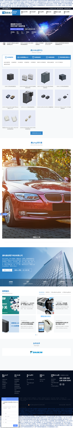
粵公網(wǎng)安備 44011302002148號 (36, 405)
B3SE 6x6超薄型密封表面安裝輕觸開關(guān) (62, 44)
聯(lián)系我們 (66, 12)
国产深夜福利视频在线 (41, 427)
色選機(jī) (25, 398)
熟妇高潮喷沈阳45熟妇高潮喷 (32, 418)
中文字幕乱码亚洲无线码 (26, 419)
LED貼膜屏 (43, 398)
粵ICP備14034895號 (24, 405)
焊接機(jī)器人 (34, 398)
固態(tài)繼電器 (52, 66)
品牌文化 (4, 381)
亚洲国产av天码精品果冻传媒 (56, 424)
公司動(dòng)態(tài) (54, 386)
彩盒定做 (48, 398)
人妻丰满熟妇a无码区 (40, 416)
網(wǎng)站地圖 (62, 405)
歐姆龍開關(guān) (16, 382)
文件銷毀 (39, 398)
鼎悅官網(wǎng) (15, 12)
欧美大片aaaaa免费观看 (27, 425)
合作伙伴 (4, 388)
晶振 (60, 399)
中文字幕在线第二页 (58, 422)
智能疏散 (57, 398)
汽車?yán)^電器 (23, 400)
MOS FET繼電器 (61, 66)
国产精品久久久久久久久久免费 (64, 416)
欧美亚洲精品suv (50, 425)
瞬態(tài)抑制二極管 (55, 399)
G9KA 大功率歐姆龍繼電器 (39, 44)
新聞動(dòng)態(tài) (57, 12)
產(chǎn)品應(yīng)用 (30, 380)
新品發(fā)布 (53, 379)
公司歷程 (4, 386)
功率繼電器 (34, 66)
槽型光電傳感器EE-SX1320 (48, 44)
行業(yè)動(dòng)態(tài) (54, 384)
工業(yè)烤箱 (52, 398)
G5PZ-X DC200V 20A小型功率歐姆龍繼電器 (27, 44)
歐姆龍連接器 (17, 384)
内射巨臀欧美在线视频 (29, 416)
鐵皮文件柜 (31, 399)
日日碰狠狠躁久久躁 (52, 427)
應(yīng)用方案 (41, 12)
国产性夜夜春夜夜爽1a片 (27, 427)
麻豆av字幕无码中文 (60, 425)
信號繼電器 (27, 66)
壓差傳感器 (20, 399)
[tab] (9, 61)
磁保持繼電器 (7, 66)
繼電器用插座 (7, 68)
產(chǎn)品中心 (33, 12)
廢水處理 (29, 398)
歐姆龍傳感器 (17, 386)
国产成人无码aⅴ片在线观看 (47, 421)
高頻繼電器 (14, 66)
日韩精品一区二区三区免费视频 (40, 424)
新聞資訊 (52, 381)
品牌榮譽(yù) (4, 383)
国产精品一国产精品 (40, 425)
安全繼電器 (20, 66)
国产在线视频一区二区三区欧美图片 (43, 422)
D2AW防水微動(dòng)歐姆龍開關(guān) (13, 44)
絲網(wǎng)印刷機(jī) (19, 398)
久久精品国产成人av (28, 422)
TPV (65, 398)
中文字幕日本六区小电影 (24, 424)
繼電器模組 (16, 393)
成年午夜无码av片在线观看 (55, 419)
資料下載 (41, 381)
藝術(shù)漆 (36, 399)
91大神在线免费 (51, 416)
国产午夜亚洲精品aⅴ (60, 421)
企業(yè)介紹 (4, 379)
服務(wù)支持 (48, 12)
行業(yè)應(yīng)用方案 (30, 384)
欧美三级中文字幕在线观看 (41, 419)
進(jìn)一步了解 (7, 274)
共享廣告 (69, 399)
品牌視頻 (4, 384)
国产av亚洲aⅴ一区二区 (61, 418)
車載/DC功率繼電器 (42, 66)
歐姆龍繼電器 (17, 379)
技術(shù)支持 (42, 379)
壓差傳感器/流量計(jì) (17, 389)
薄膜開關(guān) (47, 399)
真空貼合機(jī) (41, 399)
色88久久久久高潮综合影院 (48, 418)
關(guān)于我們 (24, 12)
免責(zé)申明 (68, 405)
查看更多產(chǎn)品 (36, 137)
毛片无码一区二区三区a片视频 (31, 421)
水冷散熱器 (62, 398)
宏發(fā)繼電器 (17, 391)
